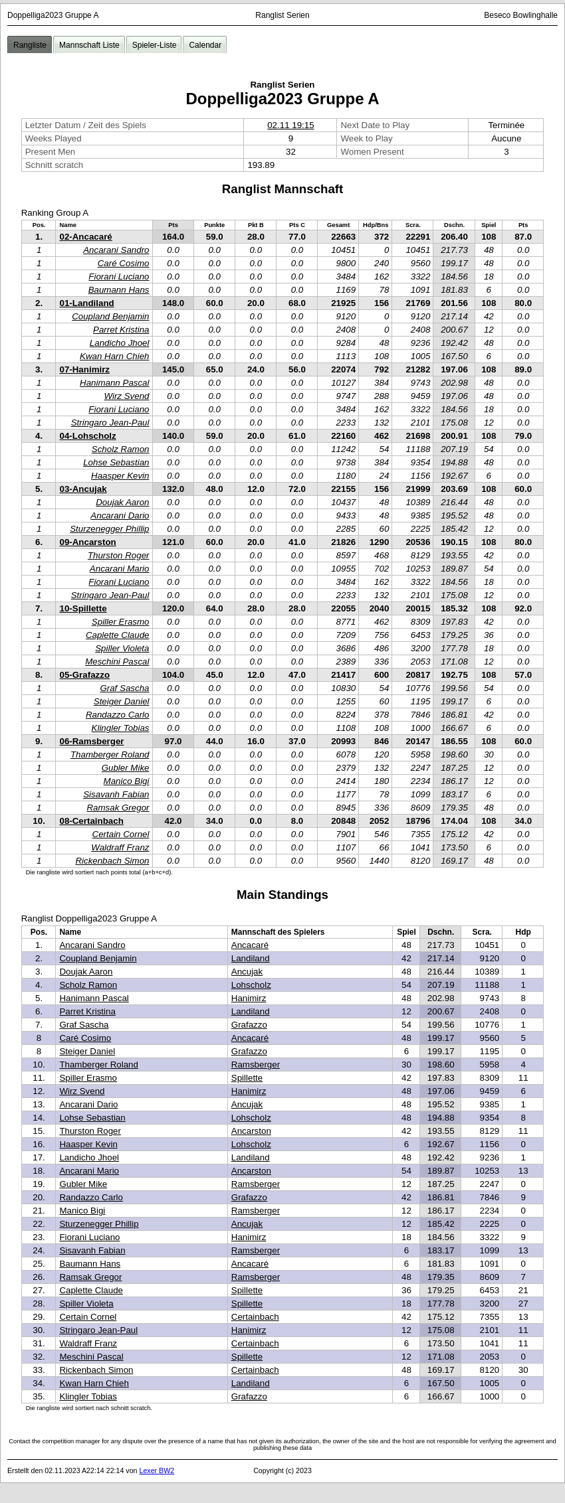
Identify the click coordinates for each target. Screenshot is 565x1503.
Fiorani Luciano (118, 276)
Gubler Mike (126, 768)
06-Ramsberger (91, 741)
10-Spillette (82, 608)
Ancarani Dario (119, 515)
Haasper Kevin (120, 476)
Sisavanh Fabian (116, 794)
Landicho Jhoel (120, 343)
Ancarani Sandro (116, 250)
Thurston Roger (119, 555)
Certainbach (255, 1317)
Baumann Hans (119, 290)
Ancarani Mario (120, 569)
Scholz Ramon (121, 449)
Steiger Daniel (122, 701)
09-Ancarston (87, 542)
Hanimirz (249, 998)
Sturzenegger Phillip (109, 529)
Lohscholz (251, 985)
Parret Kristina (121, 330)
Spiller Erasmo (121, 622)
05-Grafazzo (84, 675)
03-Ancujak (82, 489)
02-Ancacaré (85, 237)
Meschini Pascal (117, 662)
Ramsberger (255, 1064)
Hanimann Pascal (114, 383)
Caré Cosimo (124, 263)
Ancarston (251, 1131)
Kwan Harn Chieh (114, 356)
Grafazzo (249, 1025)
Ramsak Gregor (117, 808)
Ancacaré (250, 945)
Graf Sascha (124, 688)
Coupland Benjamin (110, 316)
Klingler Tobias (121, 728)
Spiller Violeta (122, 648)
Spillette (247, 1078)
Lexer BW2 (156, 1470)
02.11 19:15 (290, 125)
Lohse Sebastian (116, 462)
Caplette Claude (118, 635)
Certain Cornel (121, 834)
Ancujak (247, 972)
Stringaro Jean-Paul (110, 423)
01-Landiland (86, 303)
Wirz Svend (126, 396)
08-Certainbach (91, 821)
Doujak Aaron (122, 502)
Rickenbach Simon (112, 861)
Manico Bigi (127, 781)
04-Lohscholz (87, 436)
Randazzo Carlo (118, 715)
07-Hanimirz (84, 369)
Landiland (250, 958)
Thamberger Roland (110, 754)
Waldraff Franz (120, 847)
